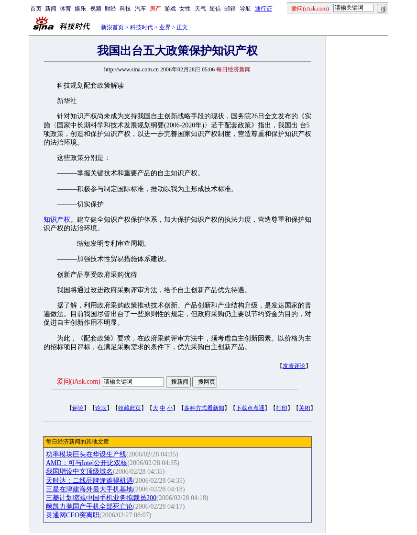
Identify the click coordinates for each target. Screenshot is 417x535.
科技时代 (141, 27)
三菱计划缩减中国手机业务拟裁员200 (101, 497)
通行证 (263, 8)
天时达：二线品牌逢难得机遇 (89, 480)
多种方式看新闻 (204, 408)
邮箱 (230, 8)
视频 (95, 8)
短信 (215, 8)
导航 (245, 8)
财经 (110, 8)
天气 (200, 8)
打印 (281, 408)
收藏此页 (129, 408)
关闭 (304, 408)
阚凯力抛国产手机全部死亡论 (89, 506)
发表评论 (294, 366)
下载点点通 (250, 408)
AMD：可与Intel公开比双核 (86, 463)
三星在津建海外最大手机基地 (89, 489)
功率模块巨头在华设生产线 (86, 454)
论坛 (101, 408)
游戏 (170, 8)
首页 (36, 8)
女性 (185, 8)
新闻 (50, 8)
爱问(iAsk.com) (78, 381)
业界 (165, 27)
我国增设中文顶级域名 (79, 471)
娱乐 (80, 8)
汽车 (140, 8)
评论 (78, 408)
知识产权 (57, 219)
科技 (125, 8)
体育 (65, 8)
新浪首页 (112, 27)
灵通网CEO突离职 (72, 515)
